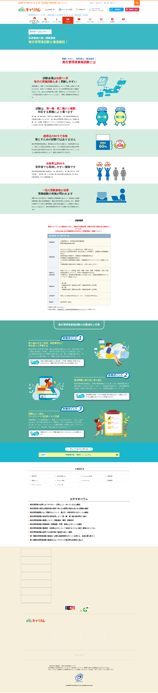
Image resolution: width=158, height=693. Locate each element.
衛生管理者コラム (87, 675)
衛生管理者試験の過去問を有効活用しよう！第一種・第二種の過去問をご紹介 (58, 517)
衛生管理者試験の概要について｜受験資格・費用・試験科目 (52, 521)
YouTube (71, 611)
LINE (96, 611)
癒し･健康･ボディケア (88, 620)
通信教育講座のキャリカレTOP (37, 15)
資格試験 (85, 15)
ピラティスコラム (62, 652)
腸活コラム (85, 652)
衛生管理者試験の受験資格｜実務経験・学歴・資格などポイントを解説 (56, 525)
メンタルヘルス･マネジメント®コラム (66, 643)
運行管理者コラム (87, 672)
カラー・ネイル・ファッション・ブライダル (116, 627)
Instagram (83, 611)
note (108, 611)
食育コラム (60, 655)
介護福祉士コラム (62, 664)
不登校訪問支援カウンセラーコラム (91, 643)
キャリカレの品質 (67, 9)
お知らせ (92, 2)
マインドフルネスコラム (113, 639)
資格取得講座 (51, 15)
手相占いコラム (61, 681)
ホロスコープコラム (112, 681)
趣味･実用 (85, 631)
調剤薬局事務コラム (112, 658)
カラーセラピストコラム (89, 639)
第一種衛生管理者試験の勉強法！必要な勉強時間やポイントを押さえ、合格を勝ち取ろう (62, 537)
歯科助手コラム (61, 661)
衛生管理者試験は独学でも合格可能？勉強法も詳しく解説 (51, 533)
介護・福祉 (109, 623)
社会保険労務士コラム (63, 672)
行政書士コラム (111, 669)
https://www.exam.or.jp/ (67, 243)
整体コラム (109, 642)
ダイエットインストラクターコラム (91, 648)
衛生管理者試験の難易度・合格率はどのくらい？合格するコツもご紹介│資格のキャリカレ (63, 529)
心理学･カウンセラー (63, 620)
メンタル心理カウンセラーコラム (67, 639)
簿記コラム (60, 669)
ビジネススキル (61, 626)
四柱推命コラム (61, 684)
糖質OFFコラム (111, 655)
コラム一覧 (60, 636)
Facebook (46, 611)
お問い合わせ (99, 2)
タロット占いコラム (87, 681)
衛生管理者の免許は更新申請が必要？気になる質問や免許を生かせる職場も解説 (59, 510)
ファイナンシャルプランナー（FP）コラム (114, 665)
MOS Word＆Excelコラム (113, 675)
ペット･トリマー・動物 (88, 626)
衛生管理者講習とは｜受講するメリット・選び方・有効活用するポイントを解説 (59, 513)
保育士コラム (85, 661)
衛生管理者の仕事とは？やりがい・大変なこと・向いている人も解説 (55, 506)
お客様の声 (82, 9)
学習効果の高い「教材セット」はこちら (68, 455)
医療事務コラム (86, 658)
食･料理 (108, 620)
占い (58, 631)
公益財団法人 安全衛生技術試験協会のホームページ (71, 309)
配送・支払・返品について (110, 2)
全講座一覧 (51, 9)
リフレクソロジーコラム (64, 647)
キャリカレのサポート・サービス (98, 9)
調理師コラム (85, 655)
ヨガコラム (109, 647)
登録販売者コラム (62, 658)
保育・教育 (85, 623)
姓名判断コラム (86, 684)
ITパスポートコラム (63, 678)
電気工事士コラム (111, 672)
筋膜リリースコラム (112, 652)
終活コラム (109, 661)
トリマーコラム (86, 678)
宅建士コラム (85, 669)
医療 (58, 623)
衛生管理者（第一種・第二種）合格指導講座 (69, 15)
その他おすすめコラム (112, 684)
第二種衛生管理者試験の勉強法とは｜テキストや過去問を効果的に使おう (56, 541)
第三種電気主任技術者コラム (65, 675)
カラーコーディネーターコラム (115, 678)
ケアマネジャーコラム (88, 664)
